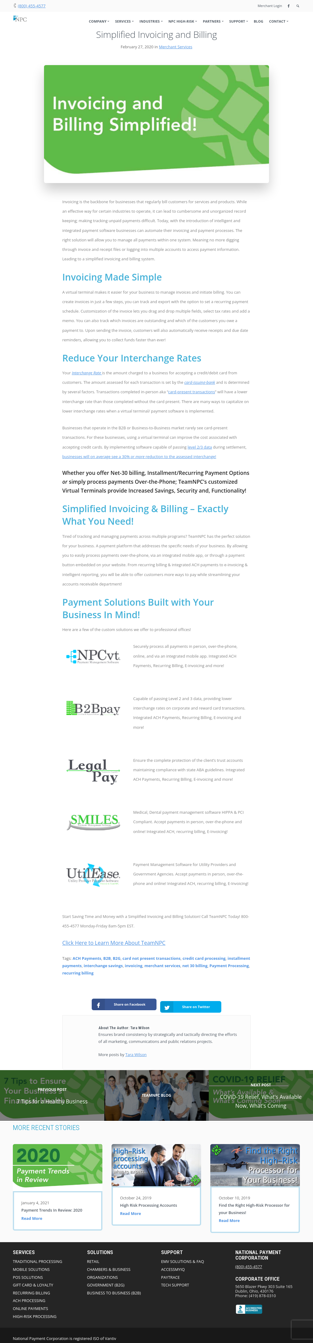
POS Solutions (28, 1271)
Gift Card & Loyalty (33, 1278)
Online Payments (30, 1302)
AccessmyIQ (173, 1263)
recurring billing (78, 973)
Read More (31, 1212)
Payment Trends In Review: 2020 (51, 1203)
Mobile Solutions (31, 1263)
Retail (93, 1255)
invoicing (133, 965)
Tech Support (175, 1278)
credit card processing (204, 958)
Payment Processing (229, 965)
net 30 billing (194, 965)
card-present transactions (191, 391)
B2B (107, 958)
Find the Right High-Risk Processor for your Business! (254, 1202)
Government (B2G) (106, 1278)
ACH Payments (87, 958)
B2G (116, 958)
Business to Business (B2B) (114, 1286)
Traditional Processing (37, 1255)
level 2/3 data (200, 447)
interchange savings (103, 965)
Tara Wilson (136, 1049)
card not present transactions (152, 958)
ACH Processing (29, 1294)
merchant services (162, 965)
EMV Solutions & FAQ (182, 1255)
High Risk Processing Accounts (148, 1199)
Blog (258, 21)
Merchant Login (270, 5)
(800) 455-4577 (32, 6)
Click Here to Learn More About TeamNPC (114, 942)
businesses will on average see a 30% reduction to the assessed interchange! (139, 456)
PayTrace (170, 1271)
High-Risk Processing (35, 1310)
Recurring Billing (31, 1286)
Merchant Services (175, 47)
